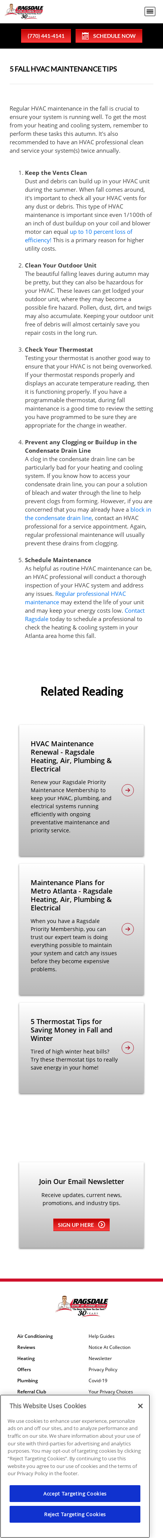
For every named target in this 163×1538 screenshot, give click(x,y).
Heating (26, 1358)
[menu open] (150, 11)
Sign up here (81, 1224)
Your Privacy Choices (111, 1391)
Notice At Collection (109, 1347)
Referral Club (31, 1391)
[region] (75, 1466)
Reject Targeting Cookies (75, 1514)
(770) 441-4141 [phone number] (46, 36)
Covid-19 (98, 1380)
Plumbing (27, 1380)
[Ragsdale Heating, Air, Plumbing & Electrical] (24, 12)
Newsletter (100, 1358)
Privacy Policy (103, 1369)
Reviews (26, 1347)
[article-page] (128, 790)
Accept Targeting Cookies (75, 1493)
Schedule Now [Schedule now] (109, 36)
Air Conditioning (35, 1336)
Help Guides (102, 1336)
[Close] (140, 1406)
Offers (24, 1369)
